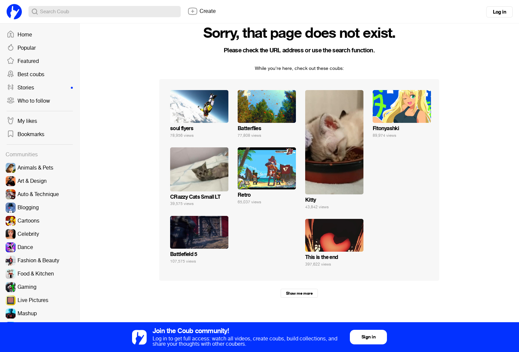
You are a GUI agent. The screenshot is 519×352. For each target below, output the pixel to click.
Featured (23, 61)
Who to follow (28, 101)
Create (201, 11)
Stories (40, 87)
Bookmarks (25, 134)
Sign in (368, 337)
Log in (499, 12)
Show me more (299, 293)
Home (19, 34)
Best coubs (25, 74)
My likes (22, 121)
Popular (21, 48)
